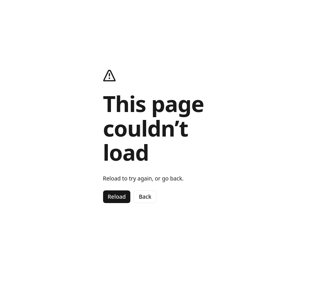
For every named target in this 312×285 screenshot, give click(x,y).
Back (145, 196)
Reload (117, 196)
